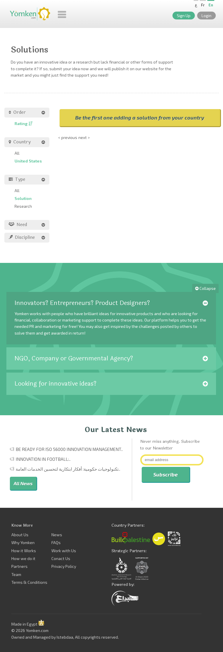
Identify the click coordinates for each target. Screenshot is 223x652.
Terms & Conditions (29, 582)
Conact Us (60, 558)
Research (23, 206)
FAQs (56, 542)
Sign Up (183, 15)
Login (206, 15)
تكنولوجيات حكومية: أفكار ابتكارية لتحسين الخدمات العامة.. (68, 469)
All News (23, 483)
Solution (23, 198)
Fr (203, 5)
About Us (19, 534)
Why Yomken (23, 542)
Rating (24, 123)
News (56, 534)
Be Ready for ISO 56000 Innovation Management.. (69, 449)
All (17, 153)
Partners (19, 566)
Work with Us (63, 550)
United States (28, 160)
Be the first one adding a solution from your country (139, 117)
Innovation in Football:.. (43, 459)
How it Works (23, 550)
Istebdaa (65, 637)
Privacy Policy (63, 566)
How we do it (23, 558)
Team (16, 574)
